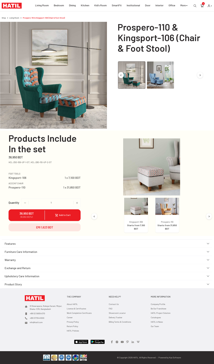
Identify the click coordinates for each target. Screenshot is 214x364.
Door (147, 6)
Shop (4, 18)
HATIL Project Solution (160, 313)
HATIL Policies (73, 330)
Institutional (133, 6)
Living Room (42, 6)
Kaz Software (175, 357)
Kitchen (85, 6)
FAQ (110, 308)
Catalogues (156, 317)
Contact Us (114, 304)
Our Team (155, 326)
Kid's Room (100, 6)
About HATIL (72, 304)
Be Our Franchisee (158, 308)
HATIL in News (157, 322)
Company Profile (158, 304)
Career (70, 317)
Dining (72, 6)
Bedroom (59, 6)
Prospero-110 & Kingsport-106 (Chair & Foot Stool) (44, 18)
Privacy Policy (73, 322)
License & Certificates (76, 308)
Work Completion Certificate (79, 313)
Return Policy (72, 326)
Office (172, 6)
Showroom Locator (117, 313)
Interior (159, 6)
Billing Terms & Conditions (120, 322)
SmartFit (117, 6)
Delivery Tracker (115, 317)
